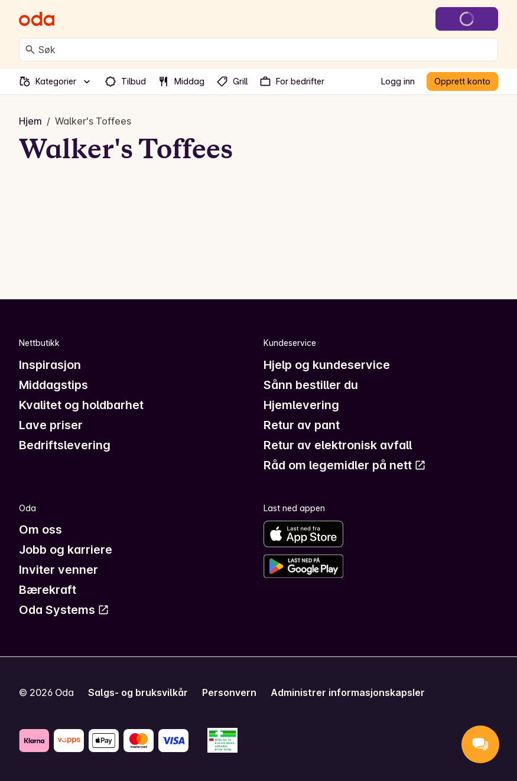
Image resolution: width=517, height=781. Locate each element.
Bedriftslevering (64, 445)
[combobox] (265, 49)
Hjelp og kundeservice (327, 365)
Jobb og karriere (65, 550)
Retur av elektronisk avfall (338, 445)
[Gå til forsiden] (36, 19)
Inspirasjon (50, 365)
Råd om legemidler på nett (345, 465)
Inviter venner (58, 570)
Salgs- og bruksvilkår (138, 692)
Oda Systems (64, 610)
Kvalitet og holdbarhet (81, 405)
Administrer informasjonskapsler (348, 692)
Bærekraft (47, 590)
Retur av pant (302, 425)
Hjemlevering (301, 405)
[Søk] (30, 49)
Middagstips (53, 385)
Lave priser (51, 425)
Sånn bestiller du (311, 385)
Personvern (229, 692)
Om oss (40, 529)
